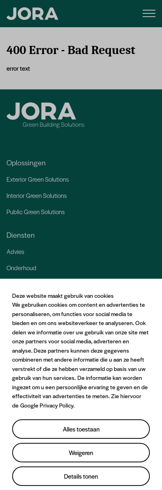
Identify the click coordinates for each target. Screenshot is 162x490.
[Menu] (149, 13)
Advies (15, 251)
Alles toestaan (81, 429)
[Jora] (45, 115)
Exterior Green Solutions (37, 179)
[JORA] (32, 13)
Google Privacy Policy (46, 405)
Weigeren (81, 452)
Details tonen (81, 476)
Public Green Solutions (35, 211)
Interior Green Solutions (36, 195)
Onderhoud (21, 267)
